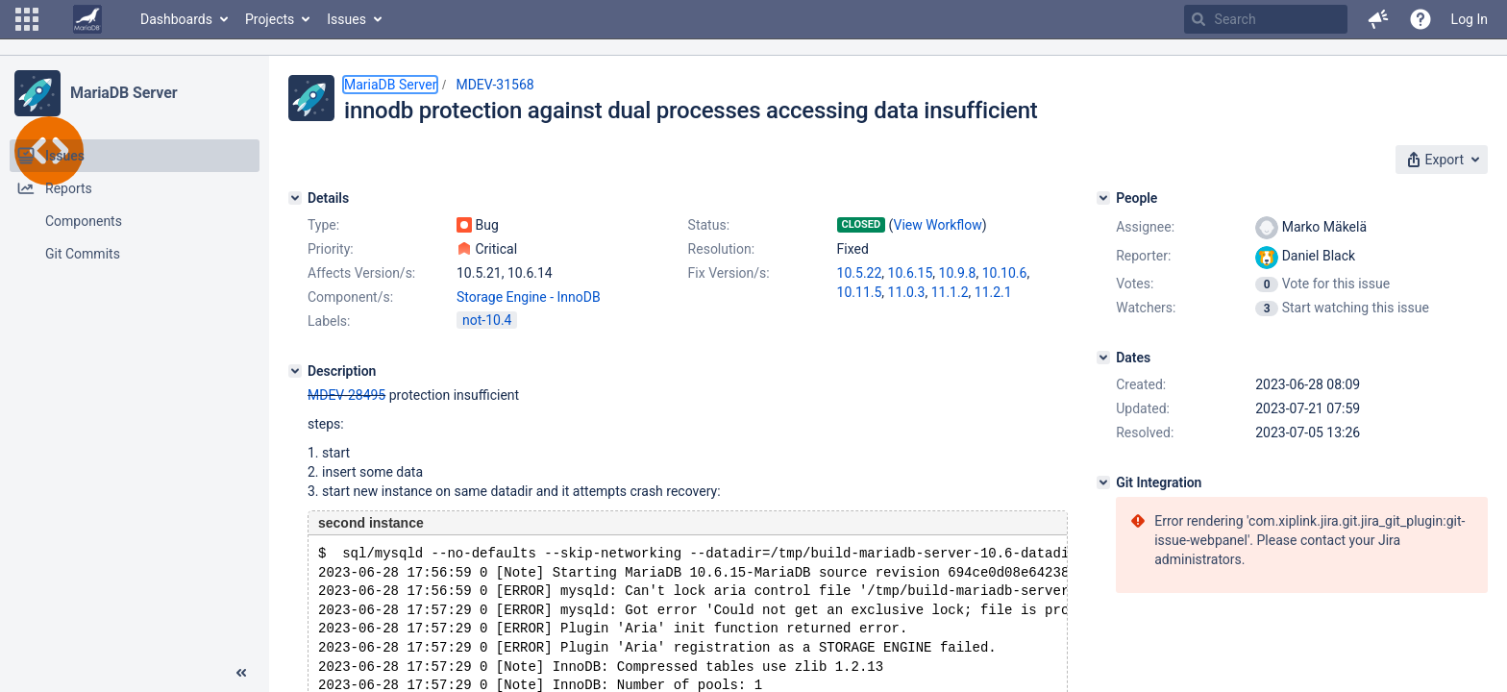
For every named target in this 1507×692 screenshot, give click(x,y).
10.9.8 (957, 273)
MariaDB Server (123, 93)
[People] (1103, 198)
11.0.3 (907, 292)
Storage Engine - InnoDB (529, 297)
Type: (323, 225)
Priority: (331, 249)
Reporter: (1143, 255)
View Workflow (938, 225)
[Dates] (1103, 357)
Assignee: (1145, 227)
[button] (27, 19)
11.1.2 (950, 292)
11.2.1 (993, 292)
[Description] (295, 371)
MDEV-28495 (346, 395)
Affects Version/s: (361, 273)
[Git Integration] (1103, 482)
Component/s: (350, 297)
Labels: (329, 321)
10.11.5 (859, 292)
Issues (346, 19)
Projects (269, 19)
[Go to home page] (87, 19)
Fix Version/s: (729, 273)
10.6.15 (910, 273)
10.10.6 (1004, 273)
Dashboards (176, 19)
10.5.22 (859, 273)
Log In (1469, 19)
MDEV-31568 (494, 84)
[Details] (295, 198)
